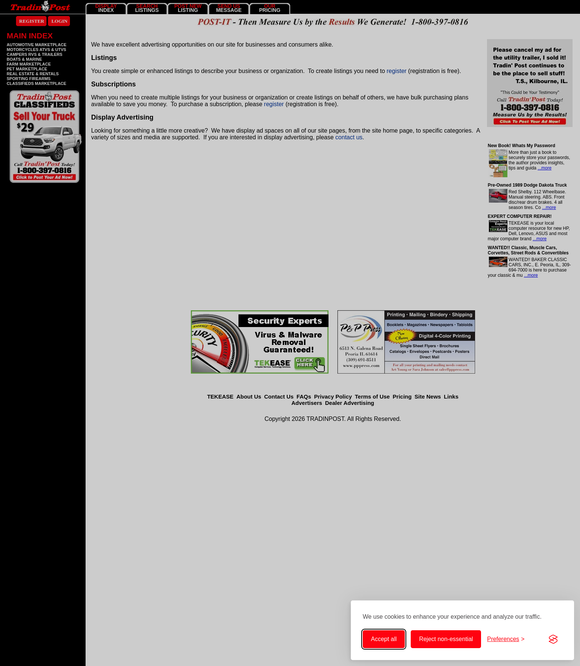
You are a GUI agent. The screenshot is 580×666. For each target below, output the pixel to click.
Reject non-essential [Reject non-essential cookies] (446, 639)
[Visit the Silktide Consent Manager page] (553, 639)
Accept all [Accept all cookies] (384, 639)
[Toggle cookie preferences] (506, 639)
